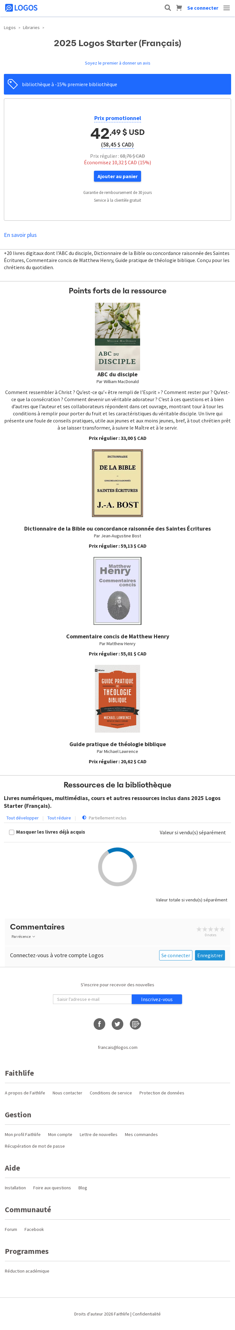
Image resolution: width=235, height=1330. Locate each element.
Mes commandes (141, 1134)
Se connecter (202, 8)
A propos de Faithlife (25, 1093)
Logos (10, 27)
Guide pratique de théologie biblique (117, 744)
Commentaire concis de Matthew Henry (117, 636)
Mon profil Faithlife (23, 1134)
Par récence (24, 936)
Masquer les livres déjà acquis (50, 831)
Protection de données (161, 1093)
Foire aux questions (52, 1188)
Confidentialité (146, 1314)
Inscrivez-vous (157, 999)
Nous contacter (67, 1093)
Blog (82, 1188)
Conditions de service (111, 1093)
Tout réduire (59, 818)
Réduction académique (27, 1271)
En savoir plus (20, 235)
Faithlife (121, 1314)
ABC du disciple (117, 374)
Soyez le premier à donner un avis (117, 63)
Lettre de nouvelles (99, 1134)
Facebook (34, 1229)
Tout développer (22, 818)
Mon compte (60, 1134)
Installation (15, 1188)
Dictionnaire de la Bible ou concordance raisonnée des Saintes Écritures (117, 528)
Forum (11, 1229)
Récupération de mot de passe (35, 1146)
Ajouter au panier (117, 176)
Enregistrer (210, 955)
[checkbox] (47, 832)
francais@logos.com (118, 1047)
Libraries (31, 27)
